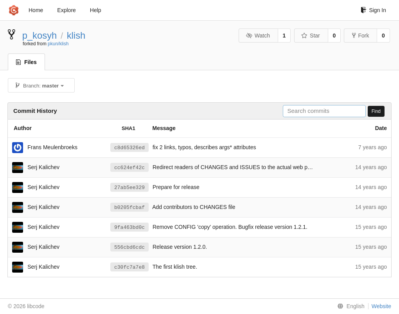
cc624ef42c (129, 168)
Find (376, 111)
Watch (258, 35)
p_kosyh (39, 35)
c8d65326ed (129, 148)
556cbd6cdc (129, 247)
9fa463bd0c (129, 227)
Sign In (373, 10)
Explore (66, 10)
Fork (360, 35)
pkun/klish (58, 43)
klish (76, 35)
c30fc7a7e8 (129, 267)
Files (26, 62)
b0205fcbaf (129, 208)
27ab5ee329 (129, 188)
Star (310, 35)
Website (381, 306)
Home (36, 10)
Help (95, 10)
